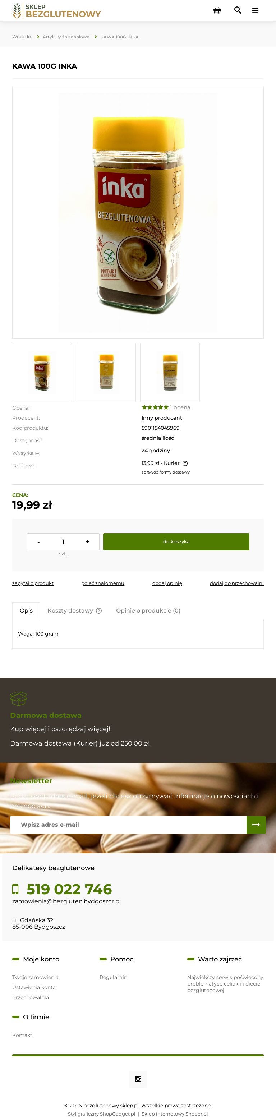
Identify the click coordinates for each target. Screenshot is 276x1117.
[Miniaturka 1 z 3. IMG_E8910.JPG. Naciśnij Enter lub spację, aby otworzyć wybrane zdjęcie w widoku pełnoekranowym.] (42, 372)
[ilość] (63, 541)
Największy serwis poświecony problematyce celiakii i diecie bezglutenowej (225, 983)
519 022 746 (67, 889)
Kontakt (22, 1035)
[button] (33, 583)
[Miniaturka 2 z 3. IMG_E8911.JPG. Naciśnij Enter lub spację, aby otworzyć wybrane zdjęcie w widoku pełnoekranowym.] (106, 372)
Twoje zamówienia (35, 977)
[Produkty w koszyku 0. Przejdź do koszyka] (217, 10)
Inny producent (162, 418)
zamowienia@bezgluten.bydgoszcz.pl (66, 901)
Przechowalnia (30, 997)
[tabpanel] (138, 634)
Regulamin (113, 977)
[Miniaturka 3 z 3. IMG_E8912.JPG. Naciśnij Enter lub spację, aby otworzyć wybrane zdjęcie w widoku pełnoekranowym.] (170, 372)
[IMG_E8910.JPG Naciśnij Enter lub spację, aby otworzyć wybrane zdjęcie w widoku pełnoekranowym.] (138, 213)
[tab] (26, 610)
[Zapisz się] (256, 825)
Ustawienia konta (34, 987)
